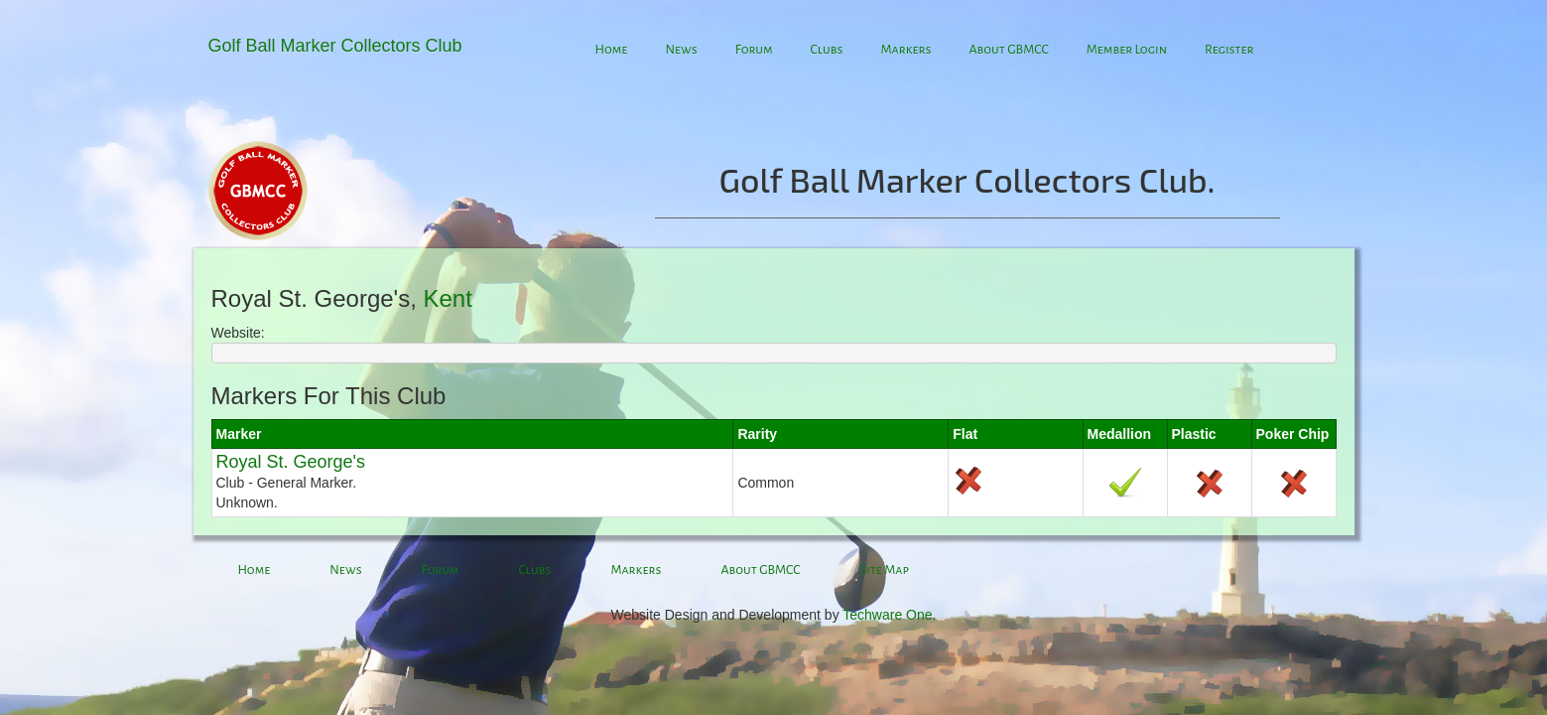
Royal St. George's (291, 462)
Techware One (887, 615)
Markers (905, 50)
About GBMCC (1008, 50)
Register (1229, 50)
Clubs (827, 50)
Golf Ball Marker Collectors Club (335, 46)
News (681, 50)
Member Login (1127, 50)
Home (611, 50)
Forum (754, 50)
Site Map (884, 570)
